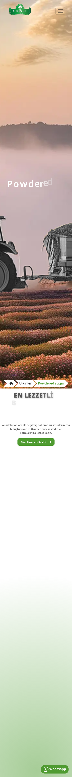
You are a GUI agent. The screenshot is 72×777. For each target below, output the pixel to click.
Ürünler (25, 383)
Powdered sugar (51, 383)
